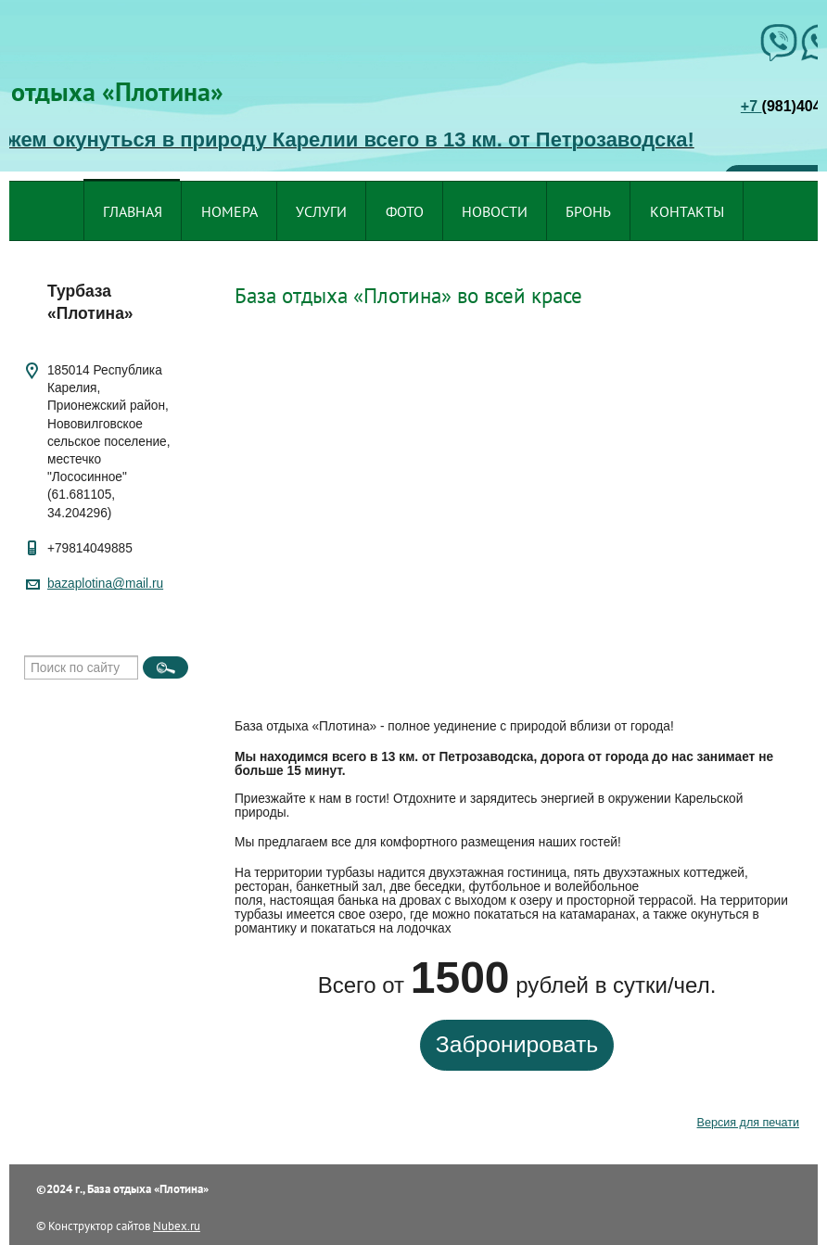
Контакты (687, 211)
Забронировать (517, 1044)
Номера (229, 211)
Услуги (321, 211)
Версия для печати (748, 1122)
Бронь (588, 211)
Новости (495, 211)
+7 (751, 106)
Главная (132, 211)
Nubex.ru (176, 1225)
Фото (405, 211)
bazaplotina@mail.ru (105, 584)
